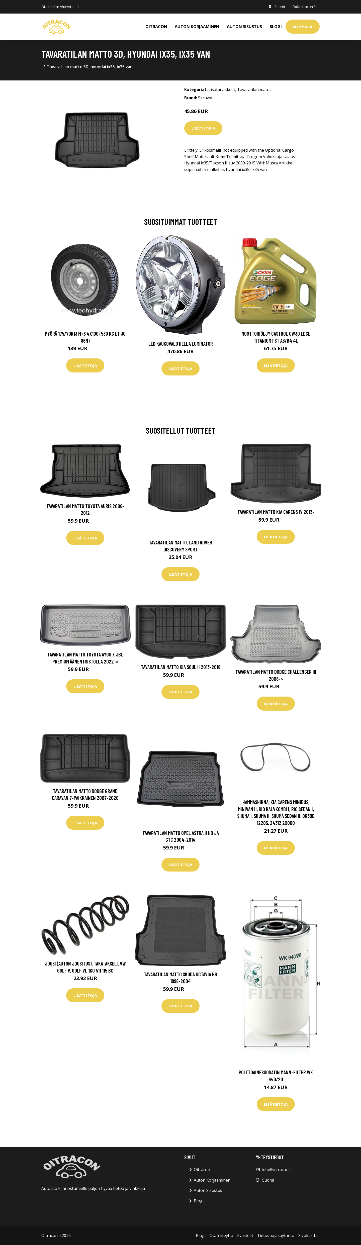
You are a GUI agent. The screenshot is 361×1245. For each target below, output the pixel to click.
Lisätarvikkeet (222, 89)
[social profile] (78, 7)
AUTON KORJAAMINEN (197, 26)
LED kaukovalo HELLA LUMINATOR (180, 343)
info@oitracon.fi (303, 6)
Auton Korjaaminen (212, 1180)
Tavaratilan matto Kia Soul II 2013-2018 (180, 667)
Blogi (275, 26)
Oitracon (202, 1169)
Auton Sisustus (208, 1190)
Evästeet (245, 1235)
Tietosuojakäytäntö (275, 1235)
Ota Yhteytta (221, 1235)
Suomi (280, 6)
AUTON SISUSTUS (244, 26)
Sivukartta (308, 1235)
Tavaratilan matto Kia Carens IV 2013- (275, 512)
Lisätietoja (203, 128)
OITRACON (156, 26)
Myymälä (302, 26)
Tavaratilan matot (254, 89)
